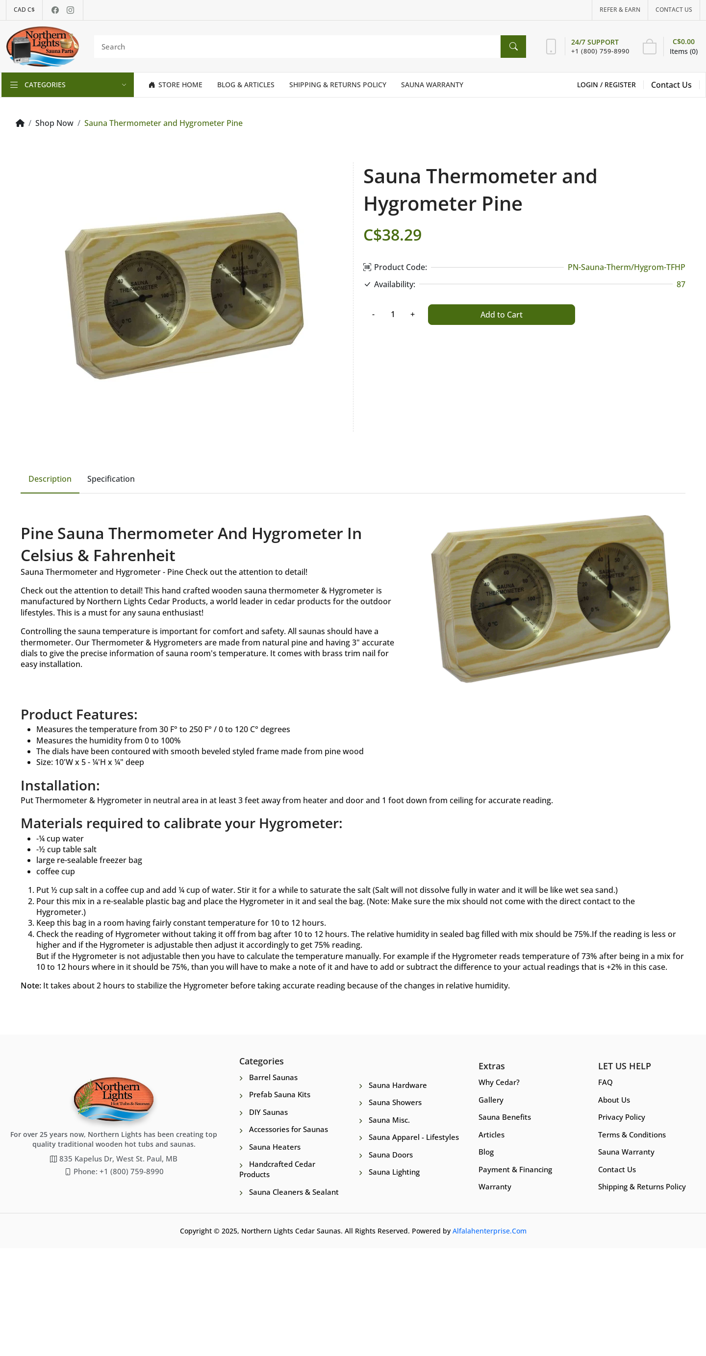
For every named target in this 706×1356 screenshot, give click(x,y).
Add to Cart (501, 314)
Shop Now (54, 123)
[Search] (307, 46)
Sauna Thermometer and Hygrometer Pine (163, 123)
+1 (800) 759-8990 (600, 51)
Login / (591, 84)
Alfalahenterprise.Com (490, 1338)
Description (50, 585)
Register (620, 84)
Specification (111, 585)
